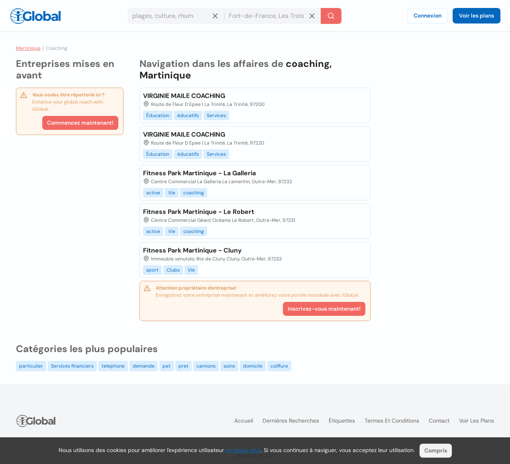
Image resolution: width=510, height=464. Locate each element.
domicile (253, 366)
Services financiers (72, 366)
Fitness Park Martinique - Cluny (192, 250)
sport (152, 270)
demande (144, 366)
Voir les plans (476, 15)
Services (216, 115)
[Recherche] (331, 16)
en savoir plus (243, 450)
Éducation (157, 115)
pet (167, 366)
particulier (31, 366)
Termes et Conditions (392, 420)
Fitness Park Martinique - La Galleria (199, 173)
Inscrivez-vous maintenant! (324, 308)
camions (206, 366)
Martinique (28, 48)
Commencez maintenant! (80, 122)
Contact (439, 420)
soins (229, 366)
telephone (113, 366)
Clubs (173, 270)
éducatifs (188, 115)
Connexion (427, 15)
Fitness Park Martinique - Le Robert (198, 212)
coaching (193, 193)
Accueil (243, 420)
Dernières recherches (291, 420)
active (153, 193)
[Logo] (35, 16)
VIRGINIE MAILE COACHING (184, 96)
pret (183, 366)
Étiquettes (342, 420)
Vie (171, 193)
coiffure (279, 366)
